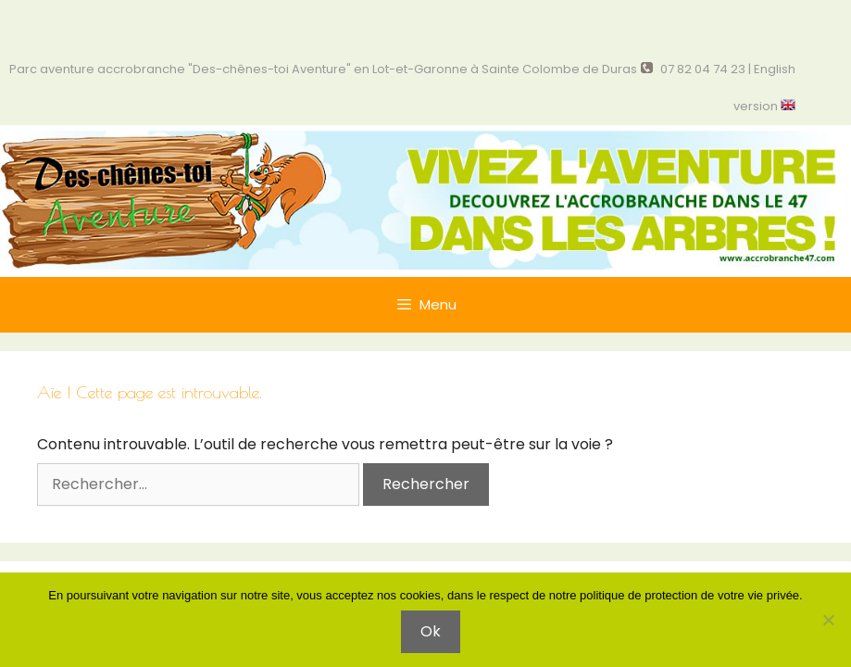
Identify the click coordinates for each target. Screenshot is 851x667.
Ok (430, 631)
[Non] (828, 619)
